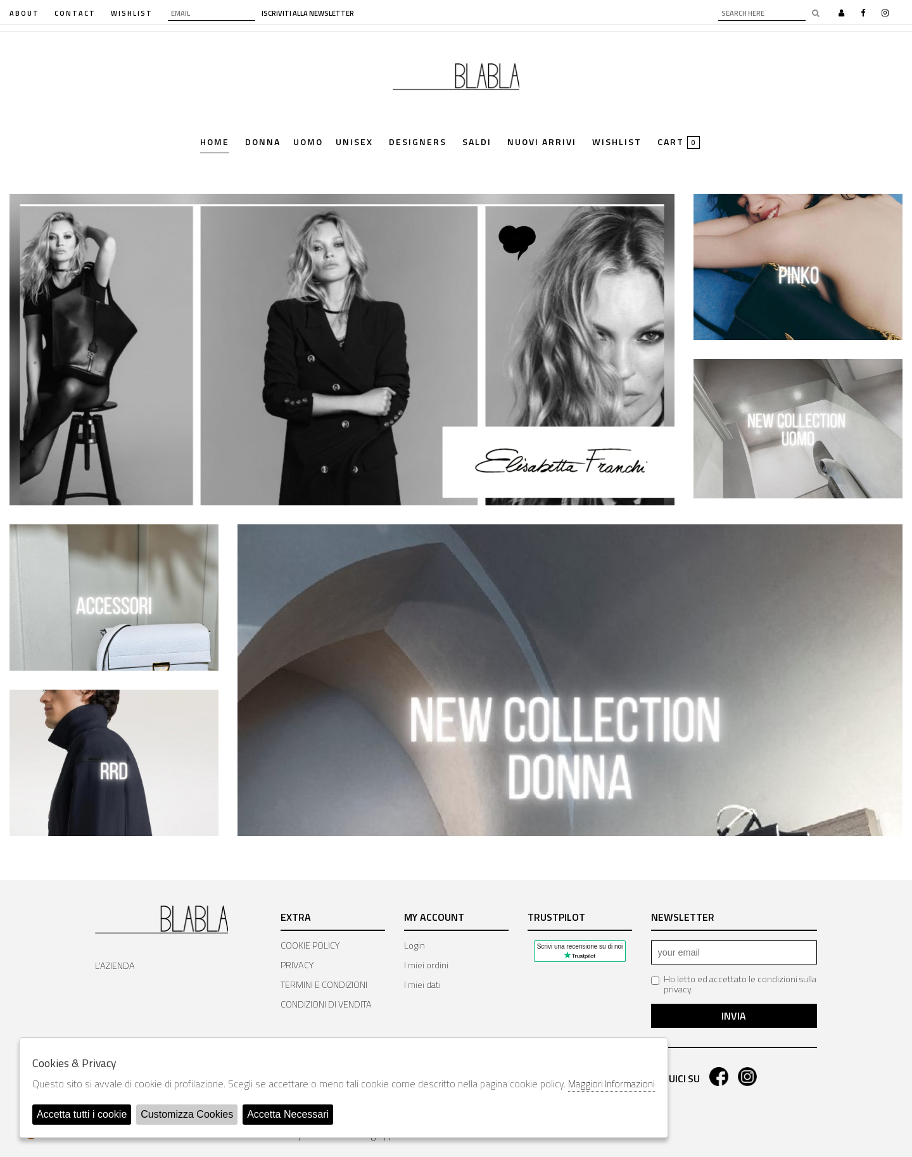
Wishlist (617, 142)
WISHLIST (132, 13)
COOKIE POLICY (310, 945)
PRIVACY (297, 965)
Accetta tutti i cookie (82, 1114)
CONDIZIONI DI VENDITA (326, 1004)
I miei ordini (426, 965)
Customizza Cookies (187, 1114)
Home (214, 142)
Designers (417, 142)
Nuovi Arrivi (541, 142)
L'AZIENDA (115, 966)
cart (678, 142)
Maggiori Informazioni (611, 1084)
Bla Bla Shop (456, 80)
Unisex (354, 142)
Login (414, 945)
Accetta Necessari (288, 1114)
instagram (747, 1076)
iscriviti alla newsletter (308, 13)
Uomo (308, 142)
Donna (263, 142)
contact (75, 13)
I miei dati (422, 985)
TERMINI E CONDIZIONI (324, 985)
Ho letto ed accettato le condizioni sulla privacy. (733, 984)
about (24, 13)
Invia (733, 1015)
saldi (476, 142)
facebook (718, 1076)
